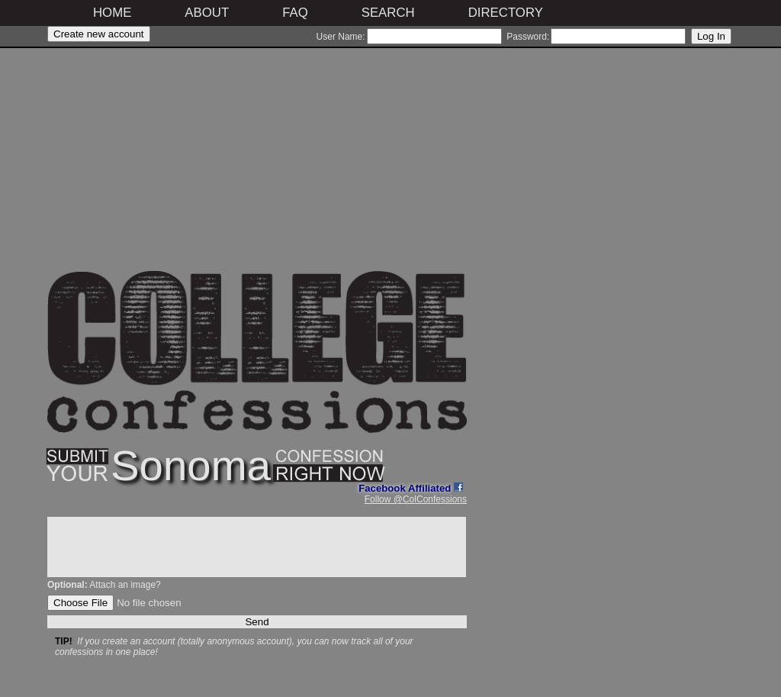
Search (388, 12)
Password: (527, 36)
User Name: (341, 36)
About (207, 12)
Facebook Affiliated (410, 488)
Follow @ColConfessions (416, 499)
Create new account (98, 34)
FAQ (295, 12)
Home (112, 12)
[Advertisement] (257, 164)
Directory (505, 12)
